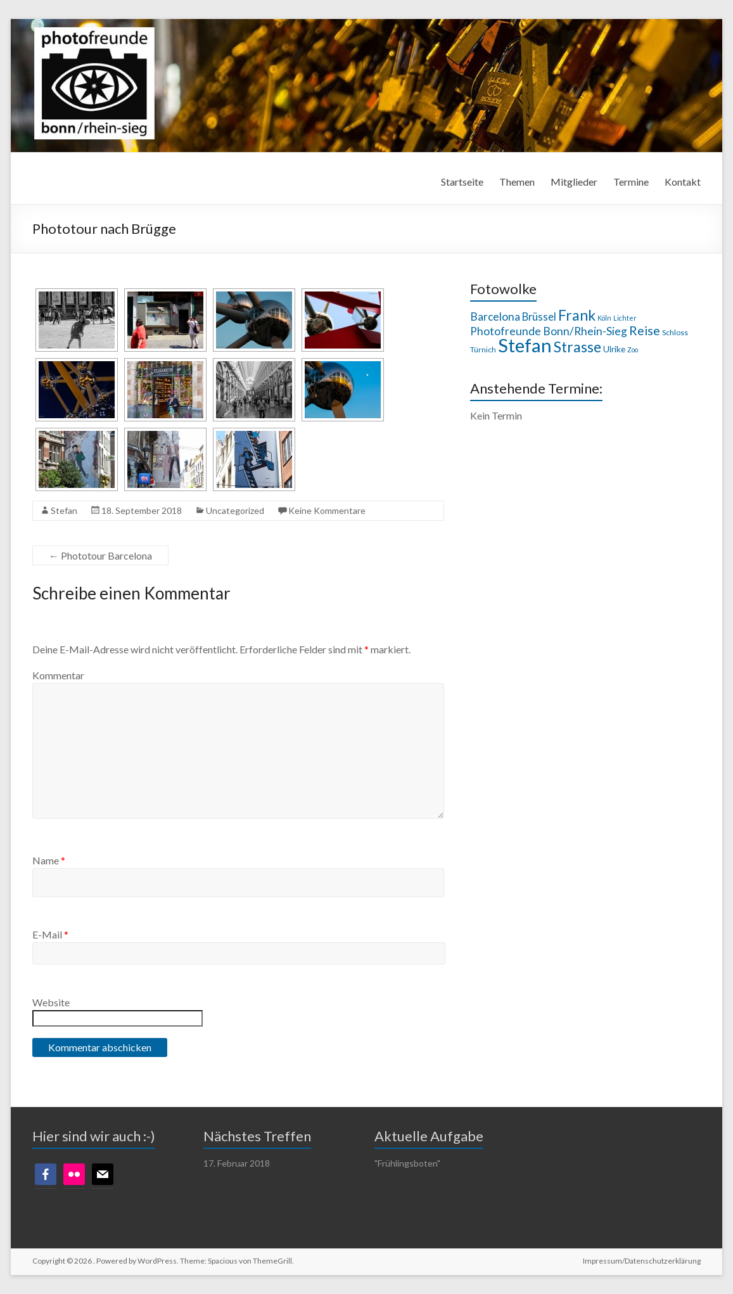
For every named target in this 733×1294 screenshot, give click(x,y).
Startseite (462, 182)
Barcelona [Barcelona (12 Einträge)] (495, 316)
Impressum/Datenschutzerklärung (642, 1260)
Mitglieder (574, 182)
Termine (631, 182)
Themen (517, 182)
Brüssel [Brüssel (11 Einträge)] (539, 317)
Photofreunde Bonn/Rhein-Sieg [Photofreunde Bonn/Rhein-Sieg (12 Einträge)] (548, 331)
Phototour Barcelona (100, 555)
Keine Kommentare (327, 510)
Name (48, 860)
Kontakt (683, 182)
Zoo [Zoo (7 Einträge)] (632, 349)
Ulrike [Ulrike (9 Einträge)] (614, 348)
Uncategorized (235, 510)
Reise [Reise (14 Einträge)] (644, 330)
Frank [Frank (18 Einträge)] (577, 315)
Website (51, 1002)
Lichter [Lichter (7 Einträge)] (625, 318)
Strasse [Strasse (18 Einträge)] (577, 347)
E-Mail (50, 934)
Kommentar (58, 675)
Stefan (64, 510)
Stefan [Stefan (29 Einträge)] (525, 345)
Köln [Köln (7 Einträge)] (604, 318)
